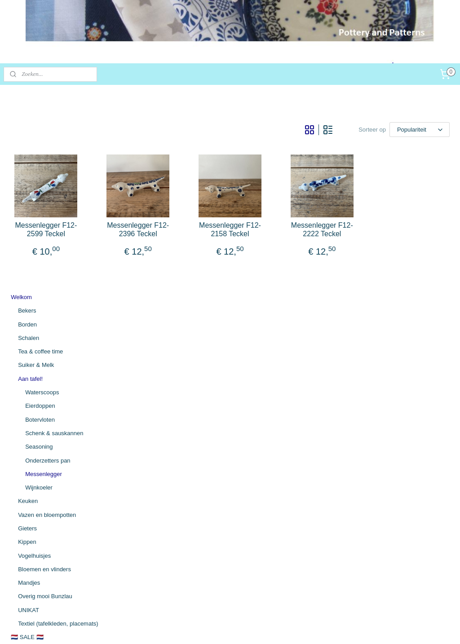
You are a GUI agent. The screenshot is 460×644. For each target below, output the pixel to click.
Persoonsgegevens (36, 525)
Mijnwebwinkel (349, 627)
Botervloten (40, 228)
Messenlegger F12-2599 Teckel (164, 252)
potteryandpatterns (36, 575)
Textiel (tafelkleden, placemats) (58, 432)
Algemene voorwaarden (41, 471)
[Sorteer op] (372, 128)
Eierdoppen (40, 214)
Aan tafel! (30, 187)
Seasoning (39, 255)
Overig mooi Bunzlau (45, 404)
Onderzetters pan (47, 268)
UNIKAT (28, 418)
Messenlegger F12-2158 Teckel (295, 252)
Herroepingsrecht (33, 512)
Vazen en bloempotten (47, 323)
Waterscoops (42, 201)
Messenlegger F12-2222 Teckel (361, 252)
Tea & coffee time (40, 160)
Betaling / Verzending (38, 484)
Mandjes (29, 391)
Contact (21, 498)
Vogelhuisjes (34, 364)
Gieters (27, 337)
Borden (27, 132)
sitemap (185, 627)
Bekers (27, 119)
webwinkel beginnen (279, 627)
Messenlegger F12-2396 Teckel (230, 252)
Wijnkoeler (39, 296)
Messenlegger (43, 282)
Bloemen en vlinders (44, 378)
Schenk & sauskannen (54, 241)
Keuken (28, 309)
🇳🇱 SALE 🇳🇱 (27, 445)
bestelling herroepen (230, 627)
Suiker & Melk (36, 173)
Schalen (28, 146)
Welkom (21, 105)
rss (201, 627)
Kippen (27, 350)
